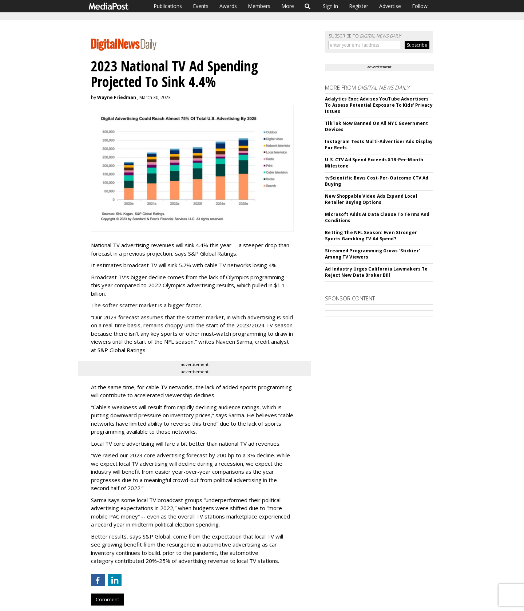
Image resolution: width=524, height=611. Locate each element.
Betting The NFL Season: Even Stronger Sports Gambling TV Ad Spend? (371, 235)
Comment (107, 599)
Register (358, 6)
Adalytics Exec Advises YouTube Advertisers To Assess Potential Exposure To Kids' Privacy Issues (378, 105)
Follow (420, 6)
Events (201, 6)
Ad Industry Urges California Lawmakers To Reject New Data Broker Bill (376, 272)
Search (307, 6)
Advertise (390, 6)
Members (259, 6)
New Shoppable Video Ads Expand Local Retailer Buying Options (371, 199)
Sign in (330, 6)
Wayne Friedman (116, 97)
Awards (228, 6)
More (287, 6)
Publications (168, 6)
